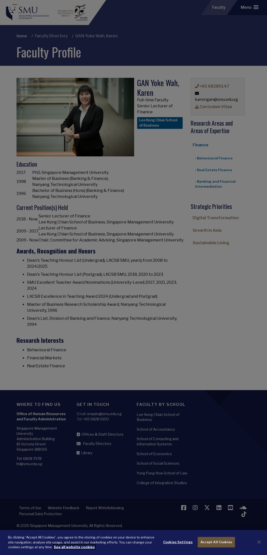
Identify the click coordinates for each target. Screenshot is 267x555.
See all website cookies (74, 551)
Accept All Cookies (216, 546)
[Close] (258, 545)
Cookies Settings (178, 546)
